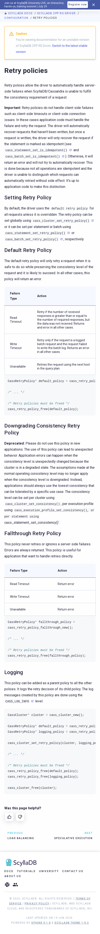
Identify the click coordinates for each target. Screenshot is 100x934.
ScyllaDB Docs (18, 13)
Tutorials (26, 871)
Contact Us (72, 871)
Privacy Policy (37, 903)
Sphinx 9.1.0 (41, 922)
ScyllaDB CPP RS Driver (57, 13)
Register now (77, 4)
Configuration (16, 17)
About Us (12, 876)
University (49, 871)
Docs (9, 871)
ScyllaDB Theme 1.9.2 (71, 922)
